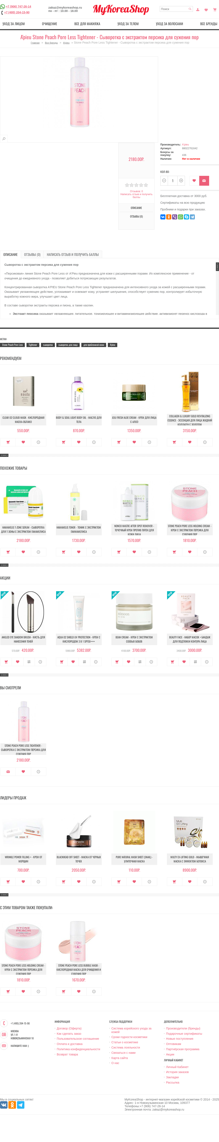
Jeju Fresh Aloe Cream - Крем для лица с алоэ (134, 419)
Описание (136, 208)
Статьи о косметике (124, 1042)
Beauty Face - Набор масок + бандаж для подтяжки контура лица (189, 639)
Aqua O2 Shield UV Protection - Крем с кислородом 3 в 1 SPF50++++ (78, 639)
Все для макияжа (87, 23)
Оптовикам (173, 1044)
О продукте (38, 442)
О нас (115, 1063)
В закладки (194, 181)
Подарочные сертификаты (184, 1033)
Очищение (49, 23)
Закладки (172, 1077)
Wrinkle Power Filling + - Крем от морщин (23, 859)
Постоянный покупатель (198, 9)
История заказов (177, 1072)
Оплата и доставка (69, 1044)
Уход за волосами (169, 23)
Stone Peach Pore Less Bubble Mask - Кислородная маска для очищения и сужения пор (79, 969)
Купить (8, 442)
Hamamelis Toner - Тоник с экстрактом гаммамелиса (79, 529)
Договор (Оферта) (69, 1028)
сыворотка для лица (68, 344)
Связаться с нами (123, 1052)
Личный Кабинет (177, 1067)
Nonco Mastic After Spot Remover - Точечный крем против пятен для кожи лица (134, 530)
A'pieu (66, 42)
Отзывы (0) (136, 216)
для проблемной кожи (93, 344)
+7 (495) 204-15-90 (16, 12)
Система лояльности (125, 1047)
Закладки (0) (206, 9)
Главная (35, 42)
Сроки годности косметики (129, 1037)
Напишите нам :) (20, 1045)
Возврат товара (67, 1054)
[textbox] (176, 9)
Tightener (33, 344)
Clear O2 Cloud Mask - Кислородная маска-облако (23, 419)
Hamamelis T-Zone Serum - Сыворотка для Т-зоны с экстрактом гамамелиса (23, 529)
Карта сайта (119, 1058)
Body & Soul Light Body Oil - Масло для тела (79, 419)
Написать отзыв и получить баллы (136, 196)
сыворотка (48, 344)
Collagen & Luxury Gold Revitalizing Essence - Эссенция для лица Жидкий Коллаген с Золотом (190, 420)
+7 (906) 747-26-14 (18, 6)
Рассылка (172, 1082)
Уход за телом (128, 23)
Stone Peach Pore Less (12, 344)
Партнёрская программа (182, 1049)
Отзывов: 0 (136, 191)
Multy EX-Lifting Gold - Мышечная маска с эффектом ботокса (189, 859)
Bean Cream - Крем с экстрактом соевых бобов (134, 639)
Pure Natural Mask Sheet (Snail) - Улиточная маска (134, 859)
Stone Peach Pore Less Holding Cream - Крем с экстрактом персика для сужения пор (189, 530)
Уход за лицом (14, 23)
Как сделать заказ (69, 1033)
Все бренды (51, 42)
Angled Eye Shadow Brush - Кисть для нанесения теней (23, 639)
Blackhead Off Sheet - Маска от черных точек (79, 859)
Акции (170, 1054)
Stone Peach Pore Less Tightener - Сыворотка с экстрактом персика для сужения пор (23, 749)
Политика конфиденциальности (78, 1049)
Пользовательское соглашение (78, 1038)
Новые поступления (179, 1038)
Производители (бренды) (183, 1028)
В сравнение (29, 662)
